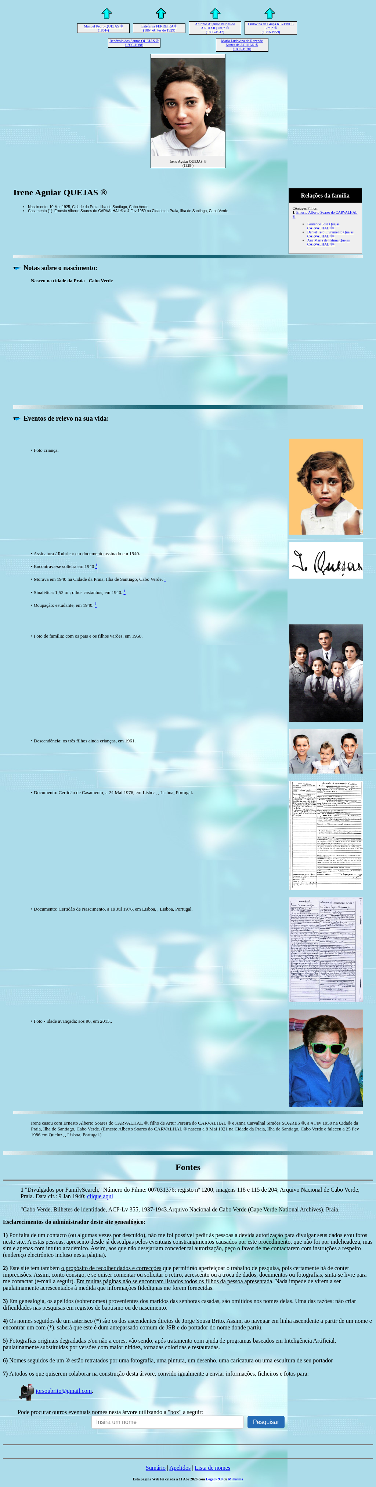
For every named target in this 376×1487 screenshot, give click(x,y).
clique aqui (100, 1196)
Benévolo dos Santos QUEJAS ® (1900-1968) (134, 43)
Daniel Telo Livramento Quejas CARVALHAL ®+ (330, 234)
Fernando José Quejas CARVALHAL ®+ (323, 226)
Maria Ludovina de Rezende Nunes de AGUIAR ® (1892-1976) (242, 45)
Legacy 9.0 (214, 1479)
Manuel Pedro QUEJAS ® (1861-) (103, 28)
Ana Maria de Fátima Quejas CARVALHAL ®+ (328, 242)
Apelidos (180, 1468)
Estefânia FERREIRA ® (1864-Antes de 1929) (159, 28)
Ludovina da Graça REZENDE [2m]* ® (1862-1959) (271, 28)
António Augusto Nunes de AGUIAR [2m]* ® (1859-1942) (215, 28)
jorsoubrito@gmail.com (55, 1391)
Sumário (156, 1468)
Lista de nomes (212, 1468)
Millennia (235, 1479)
